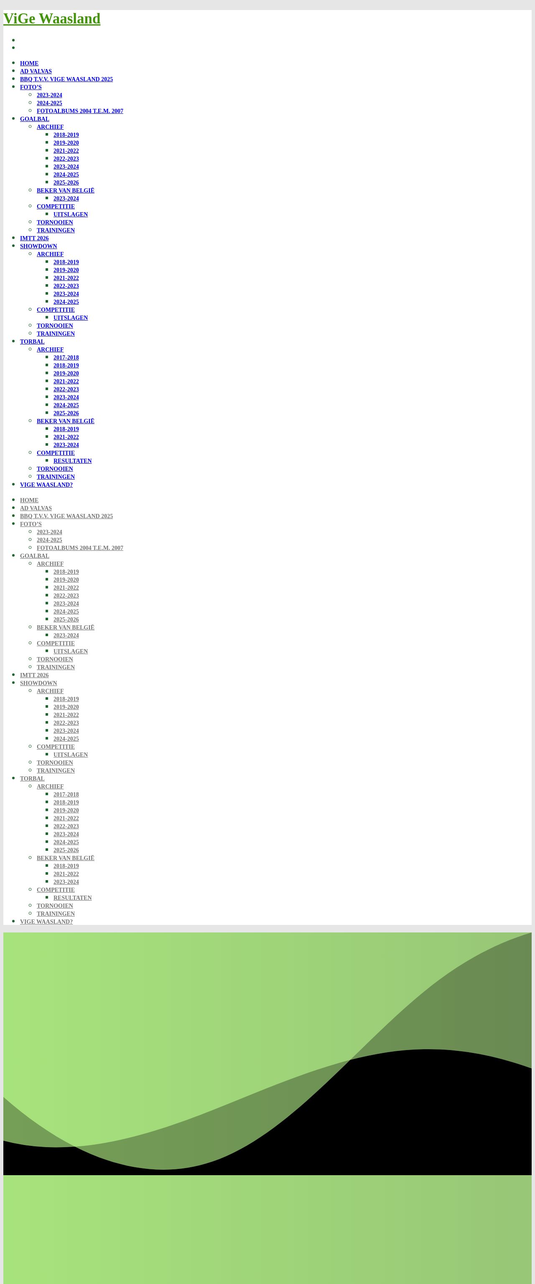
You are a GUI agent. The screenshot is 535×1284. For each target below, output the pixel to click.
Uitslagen (71, 214)
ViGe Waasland (51, 18)
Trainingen (56, 230)
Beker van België (65, 190)
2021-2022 (66, 151)
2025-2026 (66, 183)
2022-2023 (66, 159)
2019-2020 (66, 143)
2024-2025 (49, 103)
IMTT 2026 (34, 238)
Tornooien (55, 222)
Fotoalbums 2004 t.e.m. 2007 (80, 111)
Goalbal (34, 119)
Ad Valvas (36, 71)
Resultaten (73, 461)
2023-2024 (49, 95)
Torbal (32, 342)
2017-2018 (66, 357)
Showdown (38, 246)
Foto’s (31, 87)
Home (29, 63)
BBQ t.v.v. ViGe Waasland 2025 (66, 79)
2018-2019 (66, 135)
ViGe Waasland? (46, 485)
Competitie (56, 206)
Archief (50, 127)
